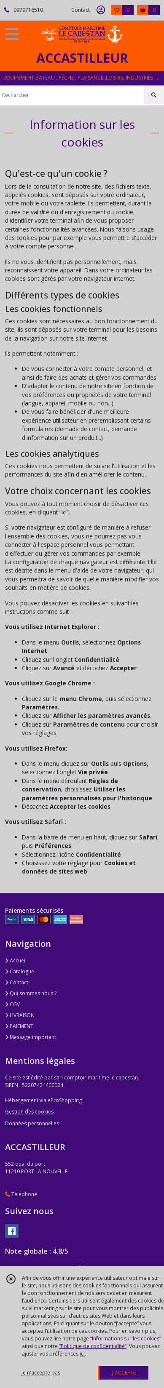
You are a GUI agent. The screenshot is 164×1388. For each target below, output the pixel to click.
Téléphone (21, 1194)
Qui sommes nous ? (30, 993)
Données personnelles (32, 1123)
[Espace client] (101, 10)
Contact (80, 9)
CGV (12, 1004)
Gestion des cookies (29, 1111)
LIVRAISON (20, 1015)
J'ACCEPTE (124, 1372)
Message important (30, 1037)
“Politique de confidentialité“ (92, 1346)
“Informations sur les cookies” (125, 1338)
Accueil (16, 960)
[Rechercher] (154, 95)
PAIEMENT (19, 1026)
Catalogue (19, 971)
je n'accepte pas (41, 1372)
